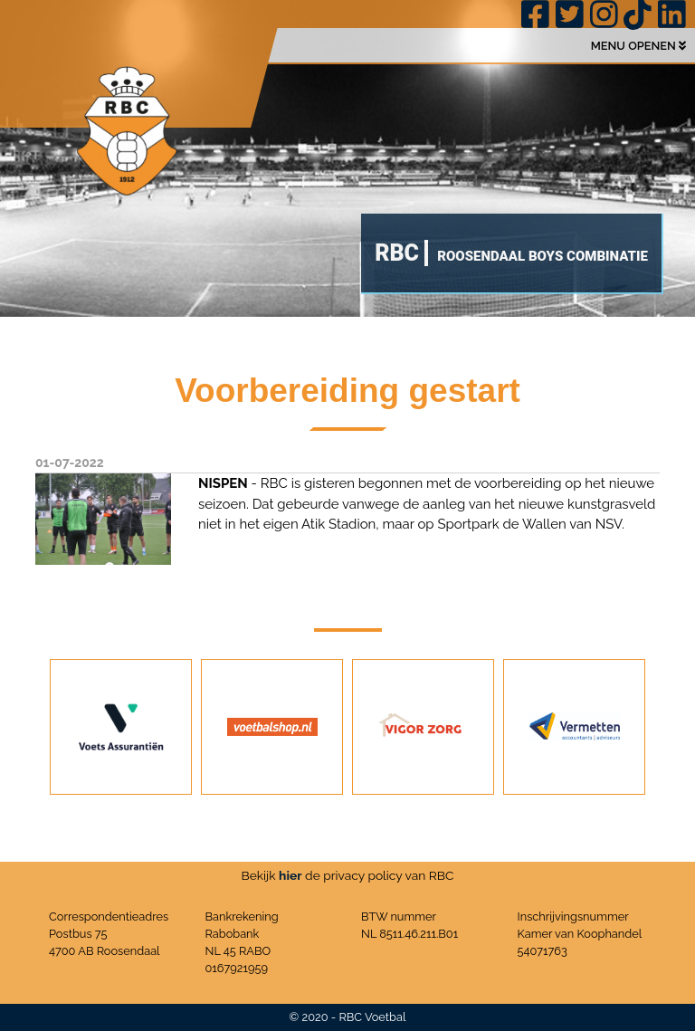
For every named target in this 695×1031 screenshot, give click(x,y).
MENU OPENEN (638, 46)
